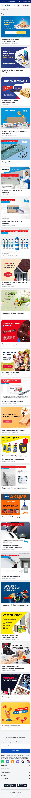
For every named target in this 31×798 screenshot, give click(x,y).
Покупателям (5, 772)
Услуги (3, 775)
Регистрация (11, 1)
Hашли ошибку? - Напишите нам (15, 737)
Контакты (4, 765)
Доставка (4, 778)
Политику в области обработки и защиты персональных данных (15, 757)
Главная (3, 9)
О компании (5, 769)
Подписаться (15, 750)
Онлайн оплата (25, 5)
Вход (4, 1)
